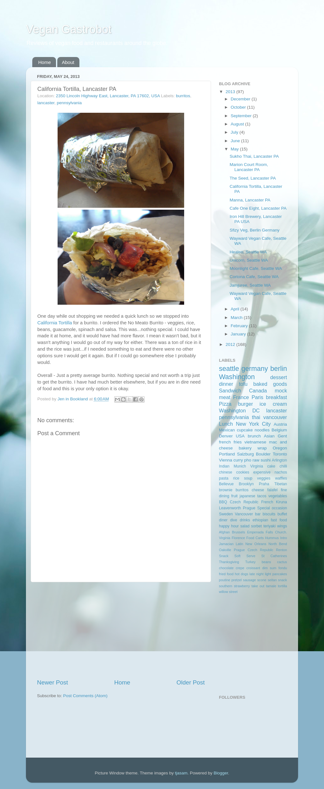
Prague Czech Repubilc (253, 550)
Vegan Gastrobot (68, 29)
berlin (278, 368)
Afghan (224, 532)
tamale (271, 586)
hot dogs (241, 574)
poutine (224, 580)
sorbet (256, 526)
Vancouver (244, 514)
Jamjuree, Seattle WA (250, 285)
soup (248, 478)
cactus (282, 562)
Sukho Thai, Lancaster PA (254, 156)
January (239, 334)
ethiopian (260, 520)
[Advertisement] (120, 630)
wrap (262, 448)
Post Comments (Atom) (85, 695)
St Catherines (274, 556)
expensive (262, 472)
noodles (262, 430)
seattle (229, 368)
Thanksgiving (229, 562)
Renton (281, 550)
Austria (280, 424)
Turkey (250, 562)
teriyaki (269, 526)
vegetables (277, 496)
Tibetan (280, 484)
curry (238, 460)
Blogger (221, 773)
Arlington (279, 460)
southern (225, 586)
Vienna (225, 460)
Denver (226, 436)
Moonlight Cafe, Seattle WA (256, 268)
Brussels (238, 532)
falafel (272, 490)
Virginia (256, 466)
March (237, 317)
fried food (226, 574)
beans (266, 562)
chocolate (226, 568)
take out (258, 586)
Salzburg (245, 454)
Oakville (225, 550)
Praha (264, 484)
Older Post (191, 682)
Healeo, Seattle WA (248, 252)
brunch (254, 436)
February (240, 325)
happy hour (229, 526)
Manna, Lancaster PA (250, 200)
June (236, 140)
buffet (282, 514)
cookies (242, 472)
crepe (240, 568)
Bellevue (226, 484)
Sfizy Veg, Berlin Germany (255, 230)
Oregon (280, 448)
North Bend (278, 544)
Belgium (279, 430)
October (239, 107)
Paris (257, 397)
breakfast (276, 397)
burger (245, 404)
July (235, 132)
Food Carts (255, 538)
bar (258, 514)
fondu (282, 568)
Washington (237, 377)
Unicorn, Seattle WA (249, 260)
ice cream (273, 404)
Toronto (280, 454)
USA (240, 436)
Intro (283, 538)
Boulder (263, 454)
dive (233, 520)
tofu (243, 384)
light (268, 574)
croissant (253, 568)
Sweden (226, 514)
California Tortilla (54, 322)
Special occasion (272, 508)
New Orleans (255, 544)
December (241, 99)
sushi (266, 460)
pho (248, 460)
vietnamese (255, 442)
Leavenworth (230, 508)
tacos (261, 496)
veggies (264, 478)
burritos (183, 95)
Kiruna (281, 502)
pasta (223, 478)
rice (236, 478)
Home (44, 62)
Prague (249, 508)
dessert (278, 377)
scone (261, 580)
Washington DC (239, 410)
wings (282, 526)
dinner (226, 384)
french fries (230, 442)
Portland (227, 454)
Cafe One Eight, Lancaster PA (258, 208)
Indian (224, 466)
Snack (223, 556)
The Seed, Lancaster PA (253, 178)
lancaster (45, 102)
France (241, 397)
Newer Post (52, 682)
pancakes (279, 574)
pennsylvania (69, 102)
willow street (228, 592)
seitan (272, 580)
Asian (269, 436)
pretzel (237, 580)
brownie (226, 490)
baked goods (270, 384)
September (242, 115)
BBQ (223, 502)
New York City (253, 424)
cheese (258, 490)
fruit (234, 496)
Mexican (227, 430)
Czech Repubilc (244, 502)
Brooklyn (246, 484)
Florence (238, 538)
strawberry (242, 586)
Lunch (226, 424)
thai (256, 417)
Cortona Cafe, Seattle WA (254, 276)
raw (255, 460)
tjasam (181, 773)
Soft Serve (244, 556)
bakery (245, 448)
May (235, 149)
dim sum (269, 568)
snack (282, 580)
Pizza (225, 404)
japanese (247, 496)
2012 (231, 344)
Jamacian (226, 544)
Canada (258, 390)
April (235, 309)
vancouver (275, 417)
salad (245, 526)
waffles (281, 478)
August (238, 124)
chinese (225, 472)
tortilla (282, 586)
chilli (283, 466)
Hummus (272, 538)
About (68, 62)
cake (271, 466)
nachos (281, 472)
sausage (249, 580)
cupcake (244, 430)
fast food (279, 520)
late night (256, 574)
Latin (239, 544)
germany (254, 368)
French (267, 502)
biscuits (269, 514)
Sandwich (230, 390)
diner (223, 520)
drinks (245, 520)
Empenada (255, 532)
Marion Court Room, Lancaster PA (249, 167)
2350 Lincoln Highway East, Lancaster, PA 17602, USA (108, 95)
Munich (240, 466)
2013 (231, 91)
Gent (282, 436)
